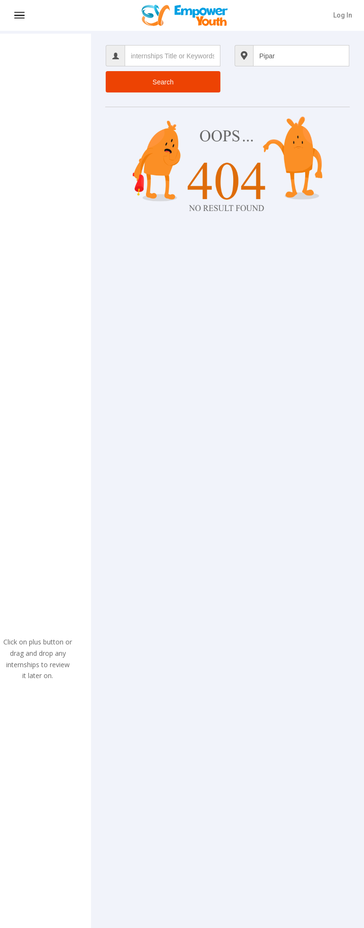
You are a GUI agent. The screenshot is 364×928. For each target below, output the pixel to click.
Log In (342, 15)
